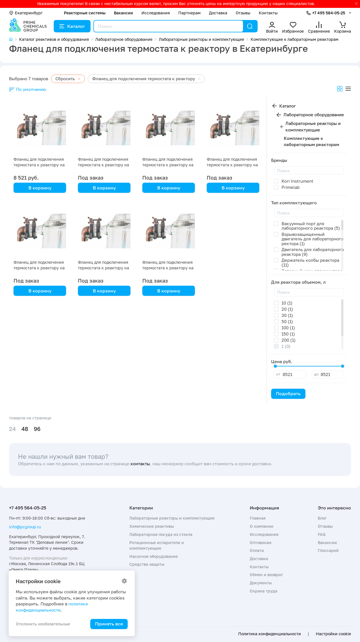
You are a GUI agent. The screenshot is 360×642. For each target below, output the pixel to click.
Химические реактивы (151, 526)
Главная (258, 518)
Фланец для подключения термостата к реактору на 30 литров (168, 165)
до (316, 374)
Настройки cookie (333, 634)
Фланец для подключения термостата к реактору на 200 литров (232, 165)
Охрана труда (263, 591)
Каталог (72, 26)
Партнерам (189, 12)
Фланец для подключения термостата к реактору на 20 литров (39, 165)
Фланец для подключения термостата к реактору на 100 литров (103, 268)
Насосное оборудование (153, 556)
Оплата (257, 550)
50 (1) (287, 321)
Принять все (109, 624)
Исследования (155, 12)
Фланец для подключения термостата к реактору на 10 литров (168, 268)
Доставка (218, 12)
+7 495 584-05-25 (328, 12)
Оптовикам (260, 542)
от (278, 374)
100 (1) (288, 327)
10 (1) (287, 302)
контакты (140, 463)
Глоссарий (328, 550)
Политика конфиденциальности (269, 634)
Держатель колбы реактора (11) (310, 262)
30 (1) (287, 315)
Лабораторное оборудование (314, 114)
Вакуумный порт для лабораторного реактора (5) (311, 226)
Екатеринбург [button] (25, 12)
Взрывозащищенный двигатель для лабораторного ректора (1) (312, 239)
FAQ (322, 534)
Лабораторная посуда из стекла (160, 534)
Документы (261, 582)
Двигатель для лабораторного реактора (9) (313, 252)
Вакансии (123, 12)
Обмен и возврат (266, 574)
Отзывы (243, 12)
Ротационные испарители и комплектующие (156, 545)
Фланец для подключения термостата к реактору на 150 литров (39, 268)
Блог (322, 518)
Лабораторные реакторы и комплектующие (313, 126)
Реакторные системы (84, 12)
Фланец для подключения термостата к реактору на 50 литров (103, 165)
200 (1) (289, 340)
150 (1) (288, 333)
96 (37, 429)
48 (24, 429)
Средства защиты (146, 564)
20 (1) (287, 309)
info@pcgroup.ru (25, 526)
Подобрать (288, 393)
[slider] (275, 366)
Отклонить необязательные (43, 623)
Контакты (268, 12)
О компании (261, 526)
